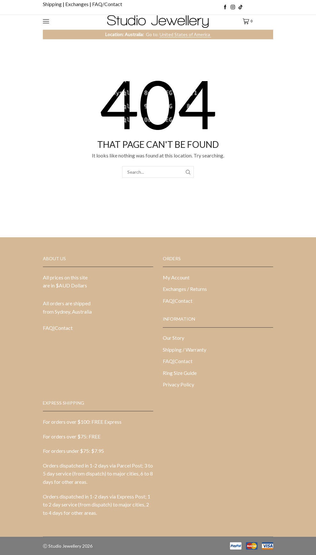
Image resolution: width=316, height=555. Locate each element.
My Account (176, 277)
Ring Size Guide (180, 373)
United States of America (185, 34)
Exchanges (77, 4)
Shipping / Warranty (184, 349)
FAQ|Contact (58, 328)
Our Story (173, 338)
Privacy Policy (178, 384)
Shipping (53, 4)
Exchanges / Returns (185, 289)
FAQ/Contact (107, 4)
